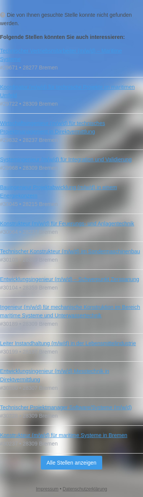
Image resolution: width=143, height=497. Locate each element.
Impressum (47, 489)
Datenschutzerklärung (85, 489)
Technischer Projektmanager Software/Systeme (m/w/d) (66, 407)
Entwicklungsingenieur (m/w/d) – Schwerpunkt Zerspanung (69, 279)
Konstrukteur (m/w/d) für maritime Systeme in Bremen (63, 435)
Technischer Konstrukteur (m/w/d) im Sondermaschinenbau (70, 251)
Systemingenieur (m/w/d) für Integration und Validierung (66, 159)
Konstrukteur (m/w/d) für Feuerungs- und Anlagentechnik (67, 223)
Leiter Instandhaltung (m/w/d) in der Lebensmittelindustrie (68, 343)
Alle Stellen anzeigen (71, 463)
